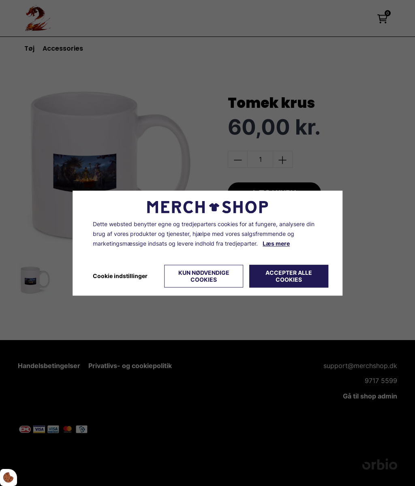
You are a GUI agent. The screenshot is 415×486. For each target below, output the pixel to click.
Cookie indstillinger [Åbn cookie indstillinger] (120, 275)
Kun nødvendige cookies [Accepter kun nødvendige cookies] (203, 276)
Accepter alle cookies (288, 276)
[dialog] (207, 243)
